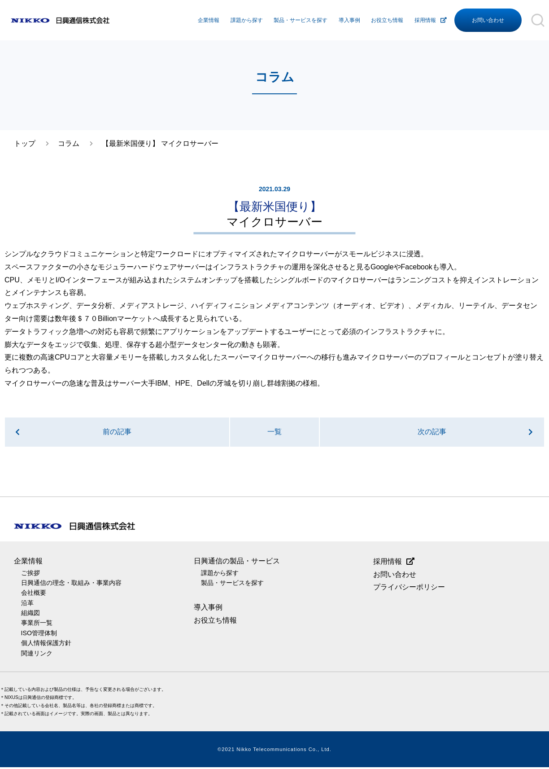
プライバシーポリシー (409, 589)
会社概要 (33, 594)
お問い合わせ (488, 20)
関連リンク (36, 654)
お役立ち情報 (387, 20)
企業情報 (208, 20)
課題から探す (247, 20)
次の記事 (432, 432)
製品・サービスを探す (300, 20)
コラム (68, 143)
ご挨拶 (30, 574)
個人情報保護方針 (46, 644)
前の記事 (117, 432)
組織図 (30, 614)
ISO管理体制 (39, 634)
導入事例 (349, 20)
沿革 (27, 604)
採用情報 (425, 20)
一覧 (274, 432)
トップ (24, 143)
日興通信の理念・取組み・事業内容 (71, 584)
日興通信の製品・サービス (237, 562)
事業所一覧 (36, 624)
